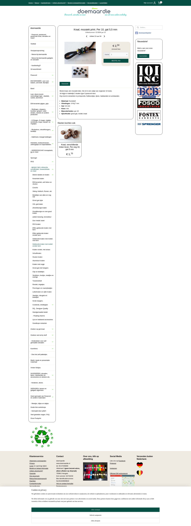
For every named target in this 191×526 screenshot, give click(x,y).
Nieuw (37, 3)
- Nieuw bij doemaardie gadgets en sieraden (42, 59)
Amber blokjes (36, 368)
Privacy (32, 463)
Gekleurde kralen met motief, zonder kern (43, 245)
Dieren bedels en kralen (43, 175)
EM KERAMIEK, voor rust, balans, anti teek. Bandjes (42, 82)
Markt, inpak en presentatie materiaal (40, 361)
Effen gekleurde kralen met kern (42, 229)
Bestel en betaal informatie (38, 468)
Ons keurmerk (34, 476)
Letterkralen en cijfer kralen (42, 292)
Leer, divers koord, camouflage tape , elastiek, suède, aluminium (42, 96)
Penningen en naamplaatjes (42, 288)
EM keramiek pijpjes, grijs (39, 103)
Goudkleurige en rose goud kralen (42, 212)
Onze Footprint (36, 418)
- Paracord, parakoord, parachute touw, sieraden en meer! (40, 36)
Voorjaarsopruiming (37, 51)
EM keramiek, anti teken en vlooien (42, 183)
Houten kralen (37, 257)
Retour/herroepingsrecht (38, 478)
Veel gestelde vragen (36, 489)
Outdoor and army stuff (42, 335)
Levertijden (103, 3)
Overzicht (65, 84)
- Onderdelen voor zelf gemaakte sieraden (42, 342)
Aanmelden (143, 56)
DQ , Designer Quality (40, 308)
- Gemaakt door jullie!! (38, 411)
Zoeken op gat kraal (42, 329)
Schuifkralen (37, 253)
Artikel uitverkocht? (59, 3)
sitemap (80, 521)
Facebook (121, 461)
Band (32, 88)
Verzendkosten (92, 3)
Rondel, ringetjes (38, 284)
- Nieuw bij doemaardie (39, 54)
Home (31, 3)
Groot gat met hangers (40, 268)
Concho (35, 188)
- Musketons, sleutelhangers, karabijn (42, 130)
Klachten (32, 481)
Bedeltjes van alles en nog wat (42, 196)
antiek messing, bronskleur (42, 217)
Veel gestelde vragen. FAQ (40, 414)
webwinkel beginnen (106, 521)
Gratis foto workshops (38, 407)
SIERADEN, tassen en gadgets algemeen (42, 389)
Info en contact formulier (64, 483)
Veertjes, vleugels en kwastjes (40, 296)
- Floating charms (39, 316)
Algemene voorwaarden (37, 461)
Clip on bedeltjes (38, 272)
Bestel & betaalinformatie (76, 3)
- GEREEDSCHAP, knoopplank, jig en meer (42, 151)
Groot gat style (38, 200)
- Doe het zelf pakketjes (39, 354)
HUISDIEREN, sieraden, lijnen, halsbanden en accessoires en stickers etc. (42, 375)
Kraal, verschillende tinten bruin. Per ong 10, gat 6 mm (69, 147)
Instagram (113, 468)
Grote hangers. (38, 301)
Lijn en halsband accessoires (43, 319)
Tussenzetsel (37, 281)
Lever (31, 466)
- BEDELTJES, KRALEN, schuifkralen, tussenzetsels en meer (42, 169)
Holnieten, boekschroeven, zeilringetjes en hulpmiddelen (42, 143)
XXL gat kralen (38, 204)
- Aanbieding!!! (36, 65)
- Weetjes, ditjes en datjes (40, 403)
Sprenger (34, 158)
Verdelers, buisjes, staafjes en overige (43, 276)
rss (85, 521)
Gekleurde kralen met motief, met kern (43, 239)
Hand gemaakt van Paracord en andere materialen (42, 397)
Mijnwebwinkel (125, 521)
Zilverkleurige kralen (40, 208)
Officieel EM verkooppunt (119, 473)
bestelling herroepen (93, 521)
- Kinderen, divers (37, 383)
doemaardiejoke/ (143, 32)
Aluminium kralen (39, 261)
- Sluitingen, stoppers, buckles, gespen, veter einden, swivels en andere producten (42, 111)
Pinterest (113, 463)
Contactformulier (35, 483)
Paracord (42, 75)
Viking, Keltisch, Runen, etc (42, 191)
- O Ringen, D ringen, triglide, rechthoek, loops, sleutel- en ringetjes (42, 122)
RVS (42, 162)
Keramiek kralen (38, 178)
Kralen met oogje (38, 264)
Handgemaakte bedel (40, 312)
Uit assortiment (36, 69)
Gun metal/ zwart (38, 220)
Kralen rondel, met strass (41, 249)
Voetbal (33, 44)
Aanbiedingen (46, 3)
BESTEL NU (116, 61)
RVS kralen (37, 224)
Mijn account (150, 2)
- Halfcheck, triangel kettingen (41, 137)
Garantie (32, 473)
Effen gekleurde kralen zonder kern (40, 234)
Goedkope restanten (40, 323)
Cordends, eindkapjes (43, 305)
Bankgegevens (61, 486)
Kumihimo (42, 349)
